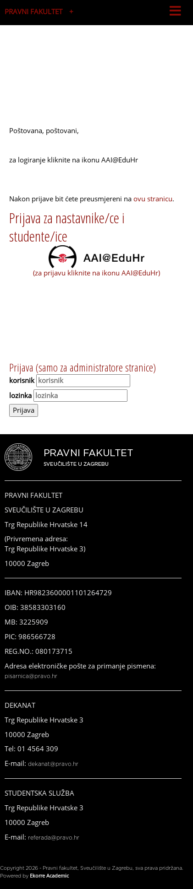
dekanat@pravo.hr (53, 764)
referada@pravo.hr (53, 838)
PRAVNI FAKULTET (33, 11)
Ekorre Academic (49, 875)
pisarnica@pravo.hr (31, 676)
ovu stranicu (152, 198)
